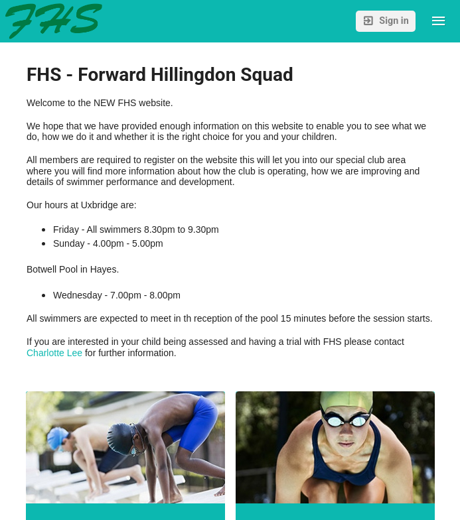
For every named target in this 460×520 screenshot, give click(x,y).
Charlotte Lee (54, 353)
